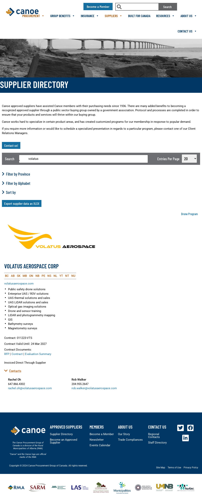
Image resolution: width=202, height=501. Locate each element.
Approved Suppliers (66, 426)
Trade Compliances (130, 439)
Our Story (124, 434)
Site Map (160, 467)
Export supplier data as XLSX (21, 203)
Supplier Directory (61, 434)
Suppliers (113, 15)
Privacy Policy (191, 467)
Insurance (90, 15)
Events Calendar (100, 445)
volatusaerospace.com (19, 283)
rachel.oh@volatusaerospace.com (30, 388)
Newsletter (97, 439)
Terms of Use (174, 467)
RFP (6, 354)
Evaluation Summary (38, 354)
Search (167, 7)
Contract (17, 354)
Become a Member (102, 434)
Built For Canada (139, 16)
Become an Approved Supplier (63, 441)
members (97, 426)
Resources (165, 15)
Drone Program (189, 214)
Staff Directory (157, 442)
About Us (189, 15)
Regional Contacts (154, 435)
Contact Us (187, 31)
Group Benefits (62, 15)
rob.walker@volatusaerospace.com (94, 388)
